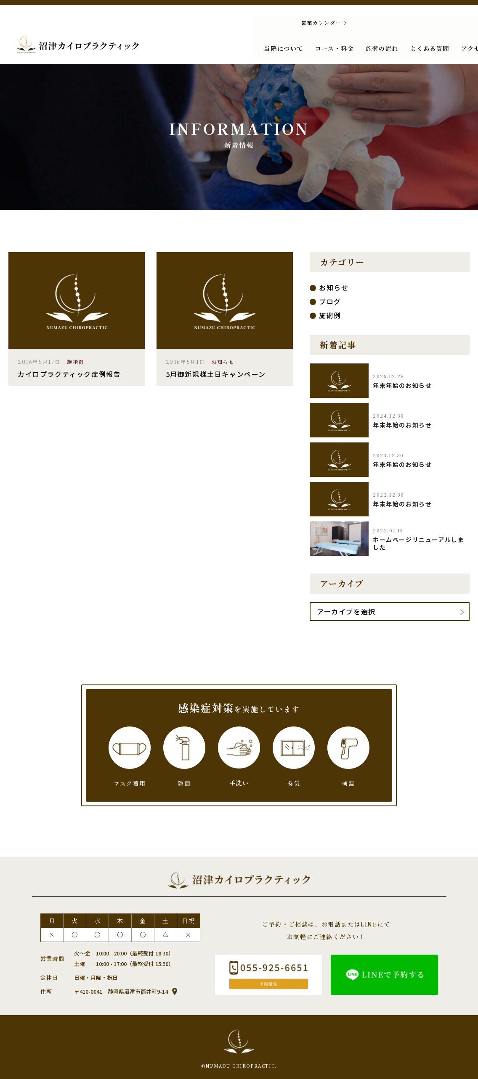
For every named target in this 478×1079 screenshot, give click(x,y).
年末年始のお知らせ (402, 385)
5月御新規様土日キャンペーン (216, 374)
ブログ (330, 301)
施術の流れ (321, 46)
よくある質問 (368, 46)
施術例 (75, 361)
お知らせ (222, 361)
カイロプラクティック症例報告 (69, 374)
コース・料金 (275, 46)
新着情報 (448, 46)
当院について (225, 46)
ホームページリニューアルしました (418, 543)
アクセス (411, 46)
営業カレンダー (257, 22)
